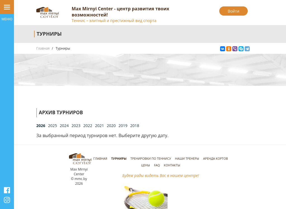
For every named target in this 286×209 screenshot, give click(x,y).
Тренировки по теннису (150, 158)
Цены (145, 165)
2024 (64, 125)
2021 (99, 125)
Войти (233, 11)
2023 (76, 125)
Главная (43, 48)
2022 (87, 125)
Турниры (119, 158)
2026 (40, 125)
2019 (122, 125)
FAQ (157, 165)
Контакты (172, 165)
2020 (111, 125)
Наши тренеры (187, 158)
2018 (134, 125)
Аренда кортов (215, 158)
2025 (52, 125)
